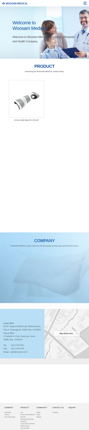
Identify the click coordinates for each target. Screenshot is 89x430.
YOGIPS (23, 421)
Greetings (7, 412)
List (22, 412)
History (6, 414)
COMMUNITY (42, 408)
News (38, 412)
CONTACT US (58, 408)
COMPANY (8, 408)
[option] (44, 32)
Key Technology (9, 417)
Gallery (39, 417)
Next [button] (85, 29)
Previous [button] (4, 29)
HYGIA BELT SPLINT (28, 424)
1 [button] (42, 54)
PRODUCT (25, 408)
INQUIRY (72, 408)
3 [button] (47, 54)
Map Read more (66, 334)
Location (55, 412)
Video (38, 414)
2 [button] (44, 54)
